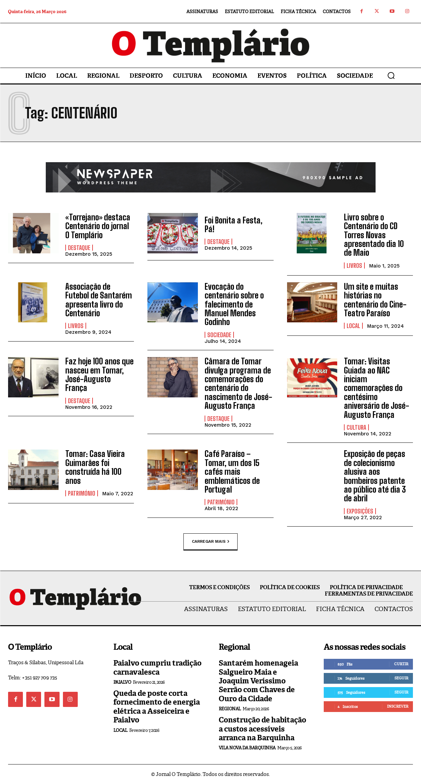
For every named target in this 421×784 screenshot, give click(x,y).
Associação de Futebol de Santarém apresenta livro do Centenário (98, 300)
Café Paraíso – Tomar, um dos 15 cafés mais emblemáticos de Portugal (232, 471)
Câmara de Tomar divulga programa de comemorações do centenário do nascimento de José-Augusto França (238, 383)
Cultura (356, 427)
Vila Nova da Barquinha (247, 748)
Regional (230, 709)
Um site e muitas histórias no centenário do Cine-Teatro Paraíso (375, 300)
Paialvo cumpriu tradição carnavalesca (157, 667)
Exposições (360, 511)
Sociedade (219, 335)
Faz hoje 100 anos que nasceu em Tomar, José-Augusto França (99, 374)
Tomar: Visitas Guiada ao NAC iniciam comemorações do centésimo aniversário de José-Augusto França (376, 387)
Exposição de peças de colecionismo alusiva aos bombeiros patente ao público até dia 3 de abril (375, 476)
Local (353, 326)
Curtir (401, 664)
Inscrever (397, 706)
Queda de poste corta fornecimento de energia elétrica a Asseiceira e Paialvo (156, 706)
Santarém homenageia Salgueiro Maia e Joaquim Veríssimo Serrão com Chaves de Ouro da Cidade (258, 681)
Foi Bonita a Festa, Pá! (233, 224)
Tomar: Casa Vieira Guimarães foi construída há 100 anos (95, 467)
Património (81, 493)
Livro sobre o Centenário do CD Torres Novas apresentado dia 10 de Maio (374, 235)
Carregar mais (210, 541)
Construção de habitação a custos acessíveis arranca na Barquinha (262, 729)
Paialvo (122, 682)
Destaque (79, 248)
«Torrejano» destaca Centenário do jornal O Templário (97, 226)
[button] (391, 75)
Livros (354, 265)
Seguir (401, 678)
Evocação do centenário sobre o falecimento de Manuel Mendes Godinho (234, 304)
